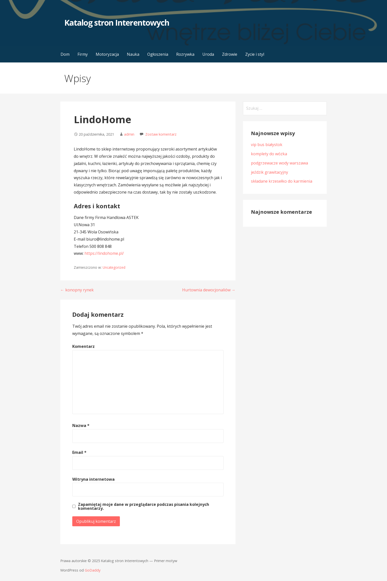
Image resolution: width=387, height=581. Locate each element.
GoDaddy (92, 570)
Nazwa (80, 425)
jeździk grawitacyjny (269, 172)
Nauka (133, 54)
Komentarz (83, 346)
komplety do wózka (269, 154)
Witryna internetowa (93, 479)
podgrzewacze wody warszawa (279, 163)
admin (129, 134)
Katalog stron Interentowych (116, 22)
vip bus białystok (266, 144)
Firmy (82, 54)
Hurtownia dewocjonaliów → (208, 290)
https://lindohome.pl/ (104, 253)
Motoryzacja (107, 54)
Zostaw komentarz (160, 134)
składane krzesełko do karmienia (281, 181)
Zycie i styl (254, 54)
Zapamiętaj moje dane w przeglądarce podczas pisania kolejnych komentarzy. (143, 506)
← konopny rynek (77, 290)
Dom (65, 54)
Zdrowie (229, 54)
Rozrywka (185, 54)
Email (79, 452)
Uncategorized (114, 267)
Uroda (208, 54)
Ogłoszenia (157, 54)
